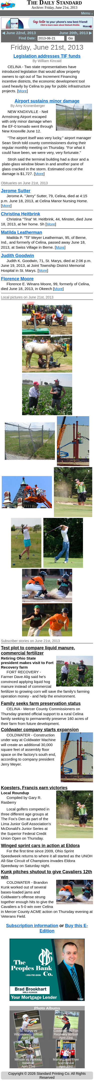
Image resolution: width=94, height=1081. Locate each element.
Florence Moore (17, 278)
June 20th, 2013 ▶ (75, 33)
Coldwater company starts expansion (40, 729)
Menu (87, 13)
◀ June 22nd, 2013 (19, 33)
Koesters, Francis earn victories (34, 787)
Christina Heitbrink (20, 213)
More (22, 91)
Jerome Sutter (16, 190)
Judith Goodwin (17, 255)
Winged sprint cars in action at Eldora (40, 845)
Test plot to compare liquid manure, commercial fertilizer (38, 650)
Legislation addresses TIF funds (47, 56)
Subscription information (32, 925)
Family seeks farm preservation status (41, 703)
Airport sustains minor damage (47, 100)
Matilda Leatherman (21, 232)
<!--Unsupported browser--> (47, 1037)
